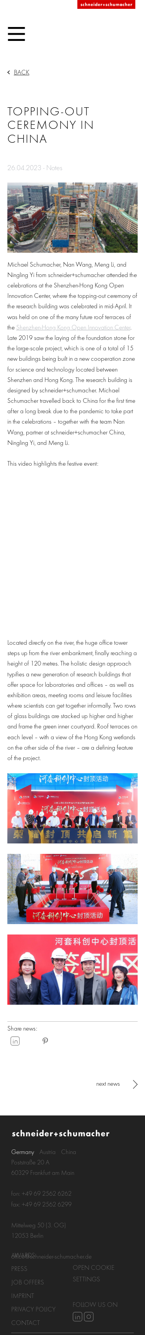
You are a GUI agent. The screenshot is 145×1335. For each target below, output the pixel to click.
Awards (23, 1255)
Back (21, 72)
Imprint (22, 1295)
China (68, 1151)
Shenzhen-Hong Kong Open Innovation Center (73, 327)
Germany (22, 1151)
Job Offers (27, 1282)
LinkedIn (15, 1041)
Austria (47, 1151)
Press (19, 1268)
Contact (25, 1322)
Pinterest (45, 1041)
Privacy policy (33, 1309)
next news (108, 1083)
